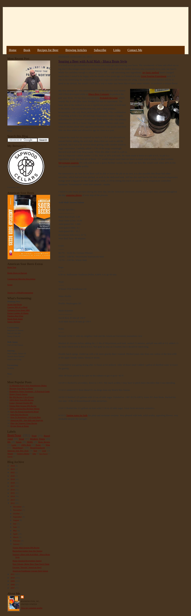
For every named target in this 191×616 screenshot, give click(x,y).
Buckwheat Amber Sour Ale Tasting (27, 551)
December (17, 507)
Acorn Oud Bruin (14, 304)
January (16, 544)
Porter (38, 445)
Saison (19, 442)
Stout (21, 438)
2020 (13, 476)
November (17, 510)
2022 (13, 472)
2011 (13, 574)
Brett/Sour (14, 435)
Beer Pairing (43, 454)
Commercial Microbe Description (21, 279)
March (16, 537)
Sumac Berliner (13, 321)
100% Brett (26, 445)
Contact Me (135, 50)
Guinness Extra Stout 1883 (18, 310)
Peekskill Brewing (109, 97)
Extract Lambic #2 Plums (18, 313)
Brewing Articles (76, 50)
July (15, 524)
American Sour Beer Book (18, 451)
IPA (9, 442)
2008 (13, 584)
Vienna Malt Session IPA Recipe (22, 406)
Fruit (34, 435)
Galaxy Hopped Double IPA (21, 403)
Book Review (44, 442)
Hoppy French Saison (18, 394)
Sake (34, 454)
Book (26, 50)
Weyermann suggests (68, 162)
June (15, 527)
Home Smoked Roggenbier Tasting (27, 561)
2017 (13, 486)
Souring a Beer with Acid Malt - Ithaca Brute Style (92, 61)
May (15, 530)
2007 (13, 588)
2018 (13, 483)
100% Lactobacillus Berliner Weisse (24, 408)
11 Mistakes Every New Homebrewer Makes (28, 385)
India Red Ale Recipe (19, 414)
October (16, 513)
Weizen (10, 454)
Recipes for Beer (47, 50)
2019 (13, 479)
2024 (13, 466)
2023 (13, 469)
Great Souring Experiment (153, 76)
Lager (14, 445)
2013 (13, 500)
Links (116, 50)
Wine (48, 445)
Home (12, 50)
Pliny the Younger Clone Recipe (23, 423)
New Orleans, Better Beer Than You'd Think (30, 564)
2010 (13, 578)
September (17, 517)
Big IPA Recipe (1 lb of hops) (21, 397)
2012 (13, 503)
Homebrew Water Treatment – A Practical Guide (29, 391)
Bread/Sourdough (37, 448)
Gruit (44, 451)
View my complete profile (32, 608)
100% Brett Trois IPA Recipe (21, 400)
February (17, 541)
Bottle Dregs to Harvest (17, 273)
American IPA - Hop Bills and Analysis (26, 420)
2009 (13, 581)
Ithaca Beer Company (98, 94)
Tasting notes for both (76, 415)
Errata (9, 284)
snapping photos (74, 195)
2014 (13, 496)
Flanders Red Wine (15, 316)
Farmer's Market (23, 454)
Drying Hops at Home (19, 426)
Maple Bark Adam (15, 319)
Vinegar (10, 456)
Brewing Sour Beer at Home (21, 388)
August (16, 520)
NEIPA (30, 442)
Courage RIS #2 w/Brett (17, 307)
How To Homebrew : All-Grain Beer (25, 417)
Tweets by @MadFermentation (20, 292)
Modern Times (37, 438)
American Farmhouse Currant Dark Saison (30, 571)
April (15, 534)
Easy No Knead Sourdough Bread (24, 411)
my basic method (150, 72)
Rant (35, 451)
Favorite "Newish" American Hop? (27, 567)
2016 (13, 490)
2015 (13, 493)
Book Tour (11, 267)
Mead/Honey (17, 448)
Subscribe (100, 50)
